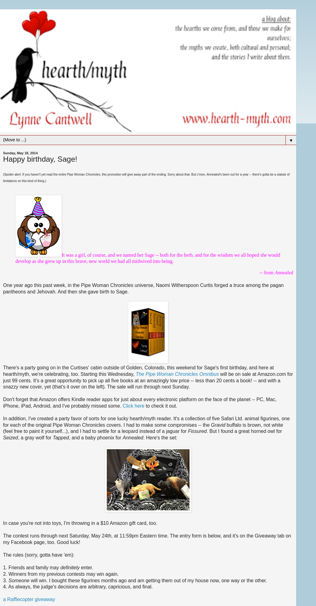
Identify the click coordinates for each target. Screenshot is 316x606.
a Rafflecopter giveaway (29, 599)
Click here (133, 406)
